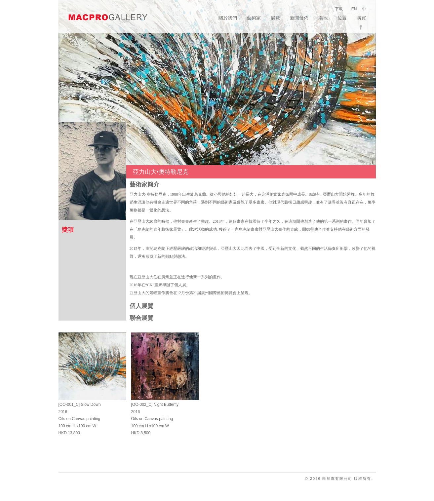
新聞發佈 (299, 17)
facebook (363, 27)
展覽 (275, 17)
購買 (361, 17)
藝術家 (254, 17)
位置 (342, 17)
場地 (323, 17)
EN (354, 9)
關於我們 (227, 17)
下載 (339, 9)
